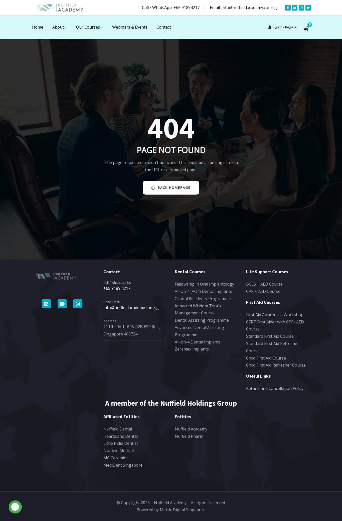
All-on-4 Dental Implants (198, 342)
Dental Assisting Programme (202, 320)
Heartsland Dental (120, 436)
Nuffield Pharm (189, 436)
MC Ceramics (115, 458)
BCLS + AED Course (264, 284)
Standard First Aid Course (270, 336)
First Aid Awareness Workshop (274, 314)
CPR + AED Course (263, 291)
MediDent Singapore (122, 465)
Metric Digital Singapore (183, 509)
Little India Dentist (120, 443)
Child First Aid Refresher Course (276, 365)
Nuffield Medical (118, 450)
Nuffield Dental (117, 429)
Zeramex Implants (192, 349)
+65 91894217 (187, 7)
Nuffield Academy (191, 429)
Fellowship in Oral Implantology (204, 284)
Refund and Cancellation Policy (274, 388)
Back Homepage (171, 187)
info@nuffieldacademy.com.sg (249, 7)
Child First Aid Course (266, 358)
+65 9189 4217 (116, 288)
